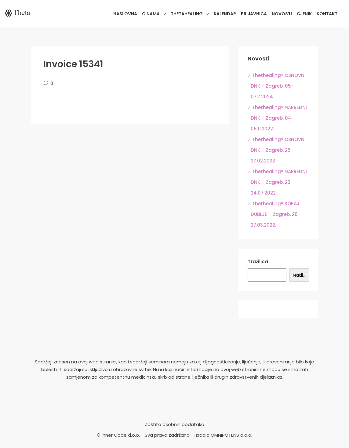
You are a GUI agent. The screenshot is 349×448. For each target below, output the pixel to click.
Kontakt (327, 14)
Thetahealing (187, 14)
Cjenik (304, 14)
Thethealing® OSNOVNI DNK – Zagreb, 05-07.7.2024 (278, 86)
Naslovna (125, 14)
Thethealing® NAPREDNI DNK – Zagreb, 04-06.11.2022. (279, 118)
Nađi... (299, 275)
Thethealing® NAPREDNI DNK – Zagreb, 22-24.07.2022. (279, 182)
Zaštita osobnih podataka (174, 424)
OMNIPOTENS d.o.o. (231, 435)
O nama (151, 14)
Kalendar (225, 14)
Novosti (282, 14)
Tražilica (258, 261)
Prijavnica (254, 14)
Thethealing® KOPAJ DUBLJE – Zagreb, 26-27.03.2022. (275, 214)
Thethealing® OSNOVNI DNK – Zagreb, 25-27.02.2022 (278, 150)
